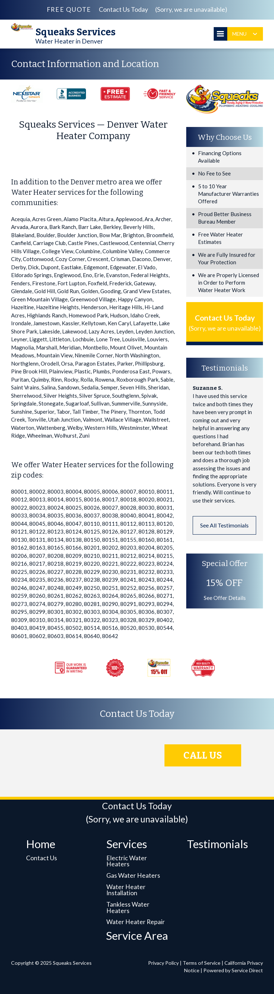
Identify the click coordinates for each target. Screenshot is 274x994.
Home (40, 844)
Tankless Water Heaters (127, 907)
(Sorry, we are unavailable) (191, 9)
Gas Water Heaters (133, 875)
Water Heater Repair (135, 922)
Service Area (137, 935)
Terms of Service (201, 963)
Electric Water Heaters (126, 861)
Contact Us (41, 858)
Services (126, 844)
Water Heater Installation (126, 890)
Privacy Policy (163, 963)
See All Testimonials (224, 525)
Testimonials (217, 844)
